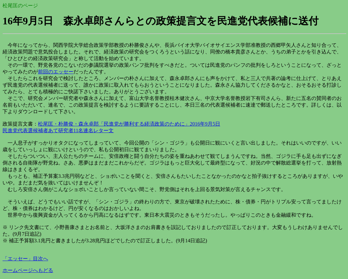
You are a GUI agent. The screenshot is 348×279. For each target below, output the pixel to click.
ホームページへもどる (28, 270)
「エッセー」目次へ (25, 258)
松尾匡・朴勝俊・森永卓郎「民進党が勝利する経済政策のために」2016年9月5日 (129, 124)
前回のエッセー (55, 71)
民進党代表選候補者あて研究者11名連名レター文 (58, 130)
